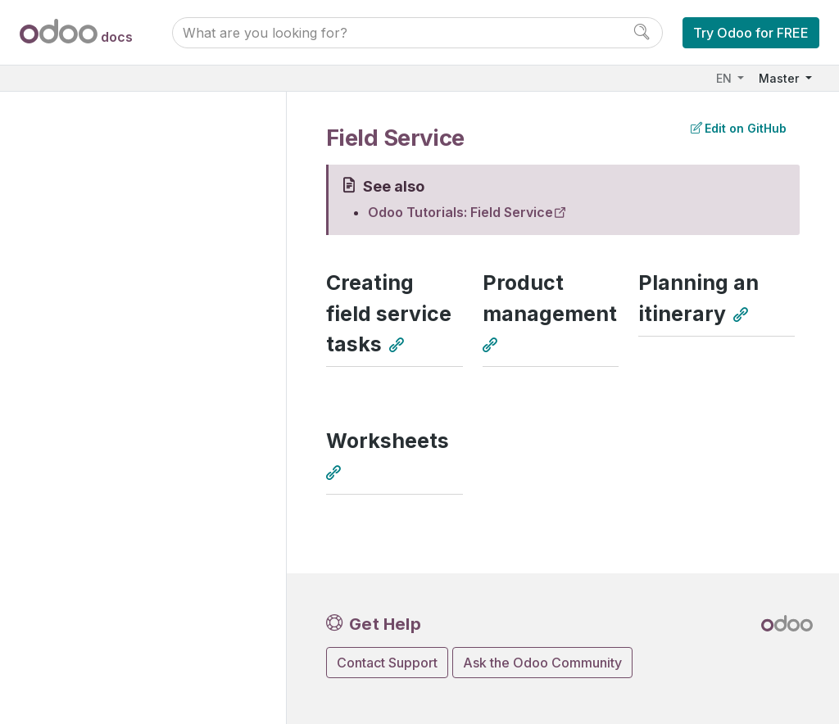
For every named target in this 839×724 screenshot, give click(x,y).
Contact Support (387, 662)
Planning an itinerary (698, 297)
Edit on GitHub (739, 128)
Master (780, 78)
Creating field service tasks (388, 313)
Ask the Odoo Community (542, 662)
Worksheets (387, 440)
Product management (550, 297)
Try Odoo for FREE (751, 33)
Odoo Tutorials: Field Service (460, 212)
